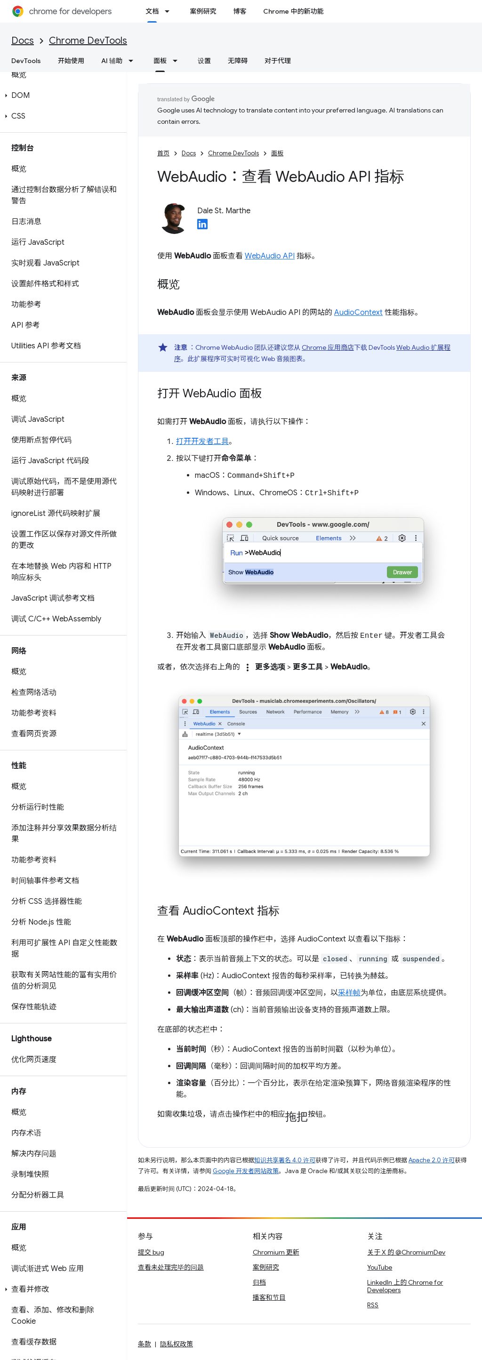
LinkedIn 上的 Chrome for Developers (405, 1286)
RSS (372, 1305)
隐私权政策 (176, 1344)
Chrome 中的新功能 (293, 11)
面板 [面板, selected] (160, 60)
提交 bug (151, 1252)
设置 (204, 60)
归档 (259, 1282)
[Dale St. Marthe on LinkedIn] (202, 227)
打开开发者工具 (202, 441)
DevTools (26, 60)
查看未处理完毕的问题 (171, 1267)
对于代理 (278, 60)
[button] (61, 95)
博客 (239, 11)
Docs (22, 41)
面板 (277, 153)
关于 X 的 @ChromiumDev (406, 1252)
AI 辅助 (111, 60)
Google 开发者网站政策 (246, 1171)
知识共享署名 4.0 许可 (284, 1160)
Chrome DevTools (88, 41)
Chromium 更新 (276, 1252)
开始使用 (71, 60)
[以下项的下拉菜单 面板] (178, 60)
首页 (163, 153)
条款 (144, 1344)
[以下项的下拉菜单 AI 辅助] (133, 60)
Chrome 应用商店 (328, 347)
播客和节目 (269, 1297)
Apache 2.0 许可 (432, 1160)
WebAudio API (270, 256)
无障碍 (238, 60)
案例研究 (203, 11)
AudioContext (358, 312)
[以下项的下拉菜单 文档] (170, 11)
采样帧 (349, 993)
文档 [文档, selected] (152, 11)
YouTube (379, 1267)
